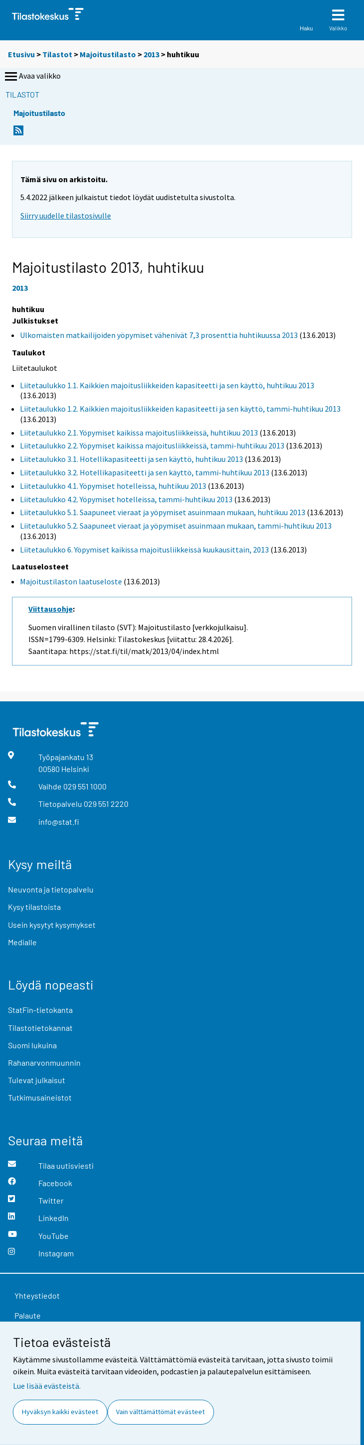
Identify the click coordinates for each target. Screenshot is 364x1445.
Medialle (22, 942)
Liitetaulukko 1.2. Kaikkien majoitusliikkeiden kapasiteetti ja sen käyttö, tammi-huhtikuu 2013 (180, 409)
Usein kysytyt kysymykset (52, 924)
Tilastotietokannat (40, 1027)
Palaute (27, 1315)
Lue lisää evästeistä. (47, 1386)
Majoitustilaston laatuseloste (71, 581)
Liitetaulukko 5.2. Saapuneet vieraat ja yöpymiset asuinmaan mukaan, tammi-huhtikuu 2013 (176, 526)
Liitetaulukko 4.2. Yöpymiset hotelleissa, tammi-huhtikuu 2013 (126, 499)
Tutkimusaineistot (40, 1097)
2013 (151, 54)
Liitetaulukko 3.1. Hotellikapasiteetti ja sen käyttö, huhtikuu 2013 (131, 459)
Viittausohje (50, 609)
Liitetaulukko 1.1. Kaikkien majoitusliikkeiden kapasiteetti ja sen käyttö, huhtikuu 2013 (167, 385)
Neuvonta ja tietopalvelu (51, 889)
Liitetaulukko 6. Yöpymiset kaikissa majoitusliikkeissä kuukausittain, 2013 (144, 550)
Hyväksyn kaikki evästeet (60, 1411)
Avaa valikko (32, 77)
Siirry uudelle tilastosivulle (65, 216)
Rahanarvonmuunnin (44, 1062)
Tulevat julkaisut (36, 1080)
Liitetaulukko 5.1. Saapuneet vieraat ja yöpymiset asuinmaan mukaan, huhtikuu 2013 (162, 512)
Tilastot (57, 54)
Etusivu (21, 54)
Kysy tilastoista (34, 906)
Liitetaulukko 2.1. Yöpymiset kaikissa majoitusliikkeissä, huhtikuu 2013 (139, 433)
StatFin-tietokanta (40, 1009)
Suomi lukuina (32, 1045)
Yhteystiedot (37, 1295)
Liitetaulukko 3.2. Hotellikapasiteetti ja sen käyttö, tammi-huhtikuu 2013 (144, 472)
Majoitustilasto (108, 54)
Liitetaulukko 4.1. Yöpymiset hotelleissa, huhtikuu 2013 (113, 486)
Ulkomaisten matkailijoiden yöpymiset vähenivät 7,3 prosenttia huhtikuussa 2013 (159, 335)
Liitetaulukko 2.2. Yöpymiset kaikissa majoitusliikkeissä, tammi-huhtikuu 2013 (152, 445)
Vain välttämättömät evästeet (160, 1411)
